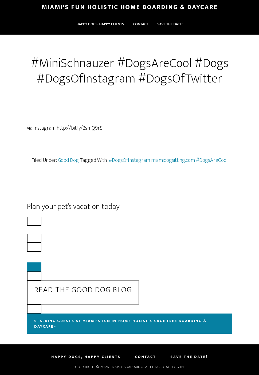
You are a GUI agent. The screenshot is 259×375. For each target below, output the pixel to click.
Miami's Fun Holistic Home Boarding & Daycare (130, 7)
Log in (178, 367)
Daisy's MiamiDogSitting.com (141, 367)
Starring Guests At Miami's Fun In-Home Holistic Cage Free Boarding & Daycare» (120, 323)
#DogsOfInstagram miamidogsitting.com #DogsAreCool (168, 160)
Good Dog (68, 160)
